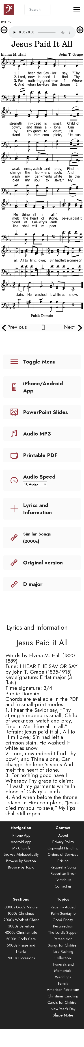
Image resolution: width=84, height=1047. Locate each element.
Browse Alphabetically (21, 866)
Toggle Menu (39, 362)
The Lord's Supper (63, 944)
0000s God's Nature (21, 919)
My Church (21, 860)
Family (63, 995)
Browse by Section (21, 872)
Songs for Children (63, 957)
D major (33, 584)
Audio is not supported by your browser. (42, 32)
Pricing (63, 872)
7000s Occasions (21, 970)
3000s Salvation (21, 938)
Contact (63, 839)
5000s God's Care (21, 950)
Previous (17, 327)
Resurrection (63, 938)
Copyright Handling (62, 860)
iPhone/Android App (43, 386)
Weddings (63, 989)
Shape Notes (63, 1027)
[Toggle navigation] (76, 9)
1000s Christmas (21, 925)
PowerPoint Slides (45, 412)
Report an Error (63, 885)
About (63, 847)
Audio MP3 (37, 434)
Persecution (63, 950)
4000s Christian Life (21, 944)
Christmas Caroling (63, 1008)
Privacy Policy (63, 853)
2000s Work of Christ (21, 931)
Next (69, 327)
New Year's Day (63, 1020)
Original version (43, 562)
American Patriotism (63, 1001)
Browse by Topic (21, 879)
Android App (21, 853)
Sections (21, 911)
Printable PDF (40, 455)
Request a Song (63, 879)
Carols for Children (62, 1014)
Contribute (63, 892)
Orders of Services (63, 866)
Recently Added (62, 919)
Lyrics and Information (37, 508)
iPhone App (20, 847)
